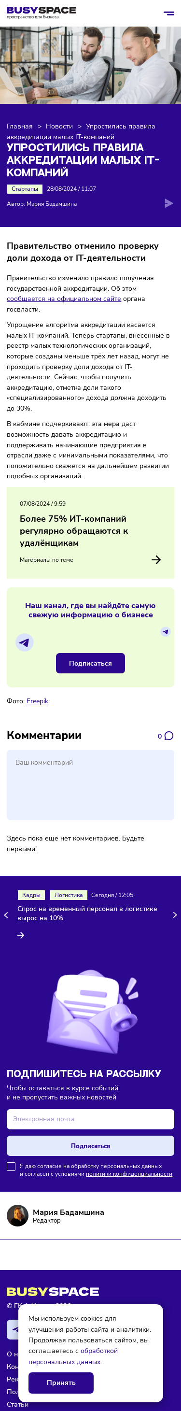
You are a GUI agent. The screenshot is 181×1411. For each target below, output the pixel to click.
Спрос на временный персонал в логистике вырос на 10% (87, 914)
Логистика (69, 895)
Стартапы (25, 189)
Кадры (31, 895)
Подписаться (90, 663)
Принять (61, 1382)
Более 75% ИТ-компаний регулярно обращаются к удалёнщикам (74, 531)
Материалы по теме (90, 560)
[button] (7, 915)
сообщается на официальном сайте (64, 298)
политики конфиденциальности (129, 1174)
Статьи (17, 1404)
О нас (16, 1354)
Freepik (37, 701)
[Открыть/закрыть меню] (169, 13)
